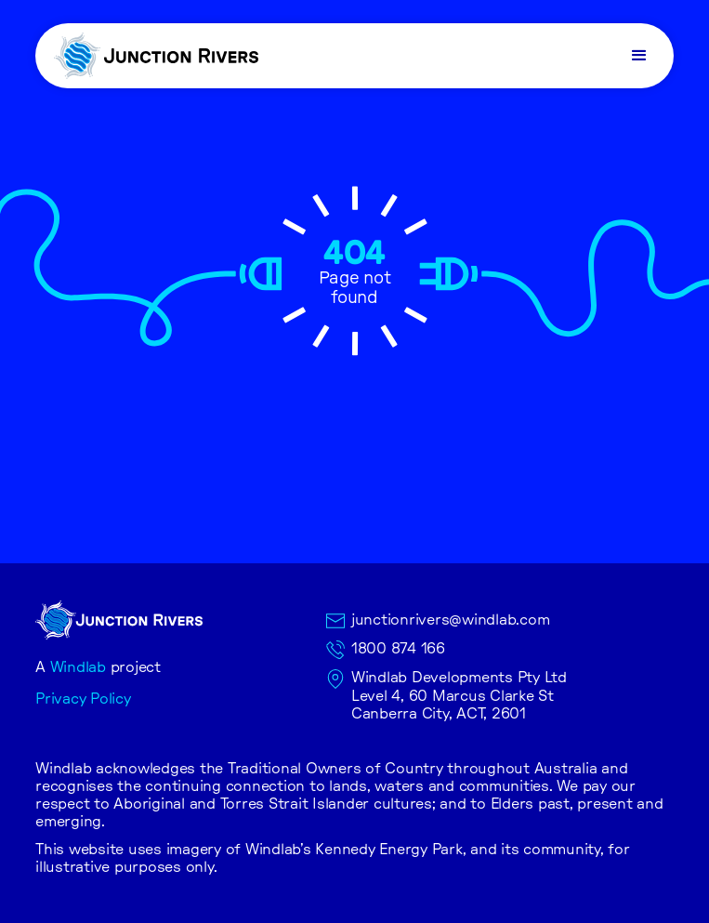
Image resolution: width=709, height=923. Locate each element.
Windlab (78, 667)
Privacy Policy (83, 699)
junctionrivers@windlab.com (450, 620)
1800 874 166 (398, 648)
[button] (642, 55)
